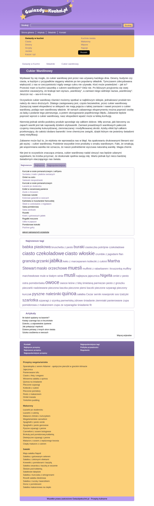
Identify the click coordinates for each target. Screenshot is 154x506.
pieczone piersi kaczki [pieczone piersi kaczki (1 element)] (81, 287)
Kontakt (62, 32)
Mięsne (84, 44)
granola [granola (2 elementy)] (29, 261)
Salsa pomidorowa (30, 207)
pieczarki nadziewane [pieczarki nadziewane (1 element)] (35, 287)
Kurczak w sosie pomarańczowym (37, 183)
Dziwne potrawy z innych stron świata (38, 329)
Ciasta (28, 41)
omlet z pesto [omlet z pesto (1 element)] (121, 275)
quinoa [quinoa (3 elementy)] (69, 293)
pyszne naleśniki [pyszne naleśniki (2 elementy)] (46, 294)
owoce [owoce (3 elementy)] (52, 282)
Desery (28, 44)
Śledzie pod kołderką (32, 469)
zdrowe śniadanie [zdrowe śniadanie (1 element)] (84, 300)
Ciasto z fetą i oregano (33, 375)
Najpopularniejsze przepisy (35, 353)
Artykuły (41, 32)
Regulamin (85, 350)
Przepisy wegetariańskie (35, 362)
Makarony (85, 41)
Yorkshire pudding (31, 400)
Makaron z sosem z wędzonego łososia (41, 441)
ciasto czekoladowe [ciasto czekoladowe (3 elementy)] (43, 253)
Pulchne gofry (28, 227)
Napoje (84, 48)
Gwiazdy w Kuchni (31, 64)
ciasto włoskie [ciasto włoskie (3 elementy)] (80, 253)
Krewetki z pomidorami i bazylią (37, 462)
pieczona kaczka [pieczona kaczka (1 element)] (58, 287)
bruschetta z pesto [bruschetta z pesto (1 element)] (62, 247)
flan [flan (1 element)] (121, 254)
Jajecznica (28, 369)
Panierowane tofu (31, 372)
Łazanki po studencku (31, 186)
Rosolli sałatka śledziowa (34, 478)
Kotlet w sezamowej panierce (35, 189)
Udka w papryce (29, 222)
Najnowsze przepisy (32, 350)
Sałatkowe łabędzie (32, 472)
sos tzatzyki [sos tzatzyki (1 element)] (121, 294)
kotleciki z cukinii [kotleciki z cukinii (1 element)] (97, 261)
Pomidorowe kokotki (31, 224)
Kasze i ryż (30, 54)
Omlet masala (29, 397)
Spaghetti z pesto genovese (35, 425)
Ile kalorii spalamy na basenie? (35, 318)
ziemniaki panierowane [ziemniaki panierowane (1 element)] (109, 300)
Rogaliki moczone (30, 219)
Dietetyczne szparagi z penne (36, 437)
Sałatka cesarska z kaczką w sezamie (40, 466)
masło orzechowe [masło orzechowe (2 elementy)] (52, 268)
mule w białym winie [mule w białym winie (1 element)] (51, 275)
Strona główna (27, 32)
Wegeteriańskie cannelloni (35, 419)
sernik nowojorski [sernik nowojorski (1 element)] (104, 294)
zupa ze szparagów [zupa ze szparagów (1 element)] (65, 305)
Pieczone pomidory (31, 391)
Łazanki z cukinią (31, 413)
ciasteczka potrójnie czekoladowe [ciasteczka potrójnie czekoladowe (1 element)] (104, 247)
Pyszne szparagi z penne (34, 428)
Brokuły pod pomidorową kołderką (38, 434)
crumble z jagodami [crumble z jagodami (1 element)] (106, 254)
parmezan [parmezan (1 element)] (99, 283)
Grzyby (28, 48)
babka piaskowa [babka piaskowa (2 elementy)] (36, 247)
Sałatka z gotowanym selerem (37, 456)
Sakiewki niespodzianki (32, 180)
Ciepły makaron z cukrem (34, 444)
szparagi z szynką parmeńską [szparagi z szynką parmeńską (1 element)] (56, 300)
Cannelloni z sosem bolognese (37, 431)
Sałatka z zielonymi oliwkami (36, 459)
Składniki (52, 32)
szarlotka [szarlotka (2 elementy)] (30, 300)
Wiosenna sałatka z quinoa (35, 379)
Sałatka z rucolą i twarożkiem (36, 481)
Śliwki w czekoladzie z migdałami (36, 204)
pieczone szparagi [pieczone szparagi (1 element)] (105, 287)
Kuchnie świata (88, 38)
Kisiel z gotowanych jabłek (33, 216)
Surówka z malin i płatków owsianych (38, 174)
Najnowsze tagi (35, 240)
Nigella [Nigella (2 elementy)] (106, 275)
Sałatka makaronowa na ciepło (37, 487)
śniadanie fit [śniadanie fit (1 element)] (84, 305)
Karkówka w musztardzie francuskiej (38, 201)
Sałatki (26, 449)
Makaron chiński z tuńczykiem (36, 416)
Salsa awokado (29, 210)
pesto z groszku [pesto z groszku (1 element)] (115, 283)
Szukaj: (25, 25)
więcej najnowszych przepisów (35, 232)
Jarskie (28, 51)
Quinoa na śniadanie (32, 382)
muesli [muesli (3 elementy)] (75, 268)
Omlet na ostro (28, 177)
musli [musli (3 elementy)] (69, 275)
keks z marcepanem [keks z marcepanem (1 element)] (75, 261)
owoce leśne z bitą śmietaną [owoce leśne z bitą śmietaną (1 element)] (76, 283)
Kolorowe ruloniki (29, 195)
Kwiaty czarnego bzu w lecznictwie (37, 321)
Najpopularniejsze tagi (90, 344)
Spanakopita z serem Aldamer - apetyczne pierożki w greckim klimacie (55, 366)
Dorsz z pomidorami (32, 484)
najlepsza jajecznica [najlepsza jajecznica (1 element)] (87, 275)
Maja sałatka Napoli (32, 453)
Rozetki (25, 213)
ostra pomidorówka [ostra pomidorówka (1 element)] (33, 283)
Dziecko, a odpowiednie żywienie (36, 323)
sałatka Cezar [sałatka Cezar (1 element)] (85, 294)
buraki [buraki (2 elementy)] (79, 247)
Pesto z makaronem (32, 394)
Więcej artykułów (124, 335)
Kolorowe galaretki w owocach (35, 198)
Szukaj (128, 25)
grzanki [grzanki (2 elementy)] (42, 261)
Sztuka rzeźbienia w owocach (35, 332)
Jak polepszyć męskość (32, 326)
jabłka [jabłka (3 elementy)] (56, 260)
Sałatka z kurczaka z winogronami (38, 475)
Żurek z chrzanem (30, 192)
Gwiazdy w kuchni (34, 38)
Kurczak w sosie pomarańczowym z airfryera (41, 171)
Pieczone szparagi (31, 385)
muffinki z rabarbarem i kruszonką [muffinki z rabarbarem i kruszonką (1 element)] (102, 268)
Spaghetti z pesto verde (34, 422)
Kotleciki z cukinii (30, 388)
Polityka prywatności (89, 347)
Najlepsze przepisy (32, 347)
